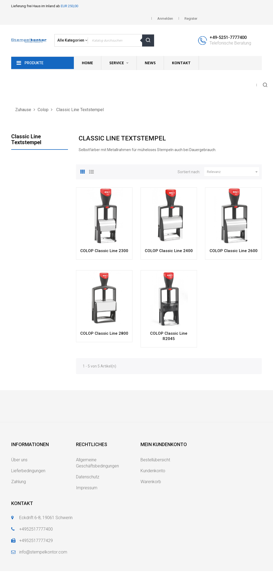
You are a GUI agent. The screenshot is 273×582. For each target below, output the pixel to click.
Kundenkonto (152, 470)
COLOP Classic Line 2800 (104, 333)
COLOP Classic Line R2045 (168, 336)
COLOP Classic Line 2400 (169, 250)
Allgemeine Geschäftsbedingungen (97, 462)
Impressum (86, 487)
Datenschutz (87, 476)
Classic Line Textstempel (26, 139)
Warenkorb (150, 481)
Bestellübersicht (155, 459)
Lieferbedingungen (28, 470)
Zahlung (18, 481)
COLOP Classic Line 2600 (234, 250)
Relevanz (233, 172)
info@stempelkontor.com (43, 552)
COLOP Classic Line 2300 (104, 250)
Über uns (19, 459)
